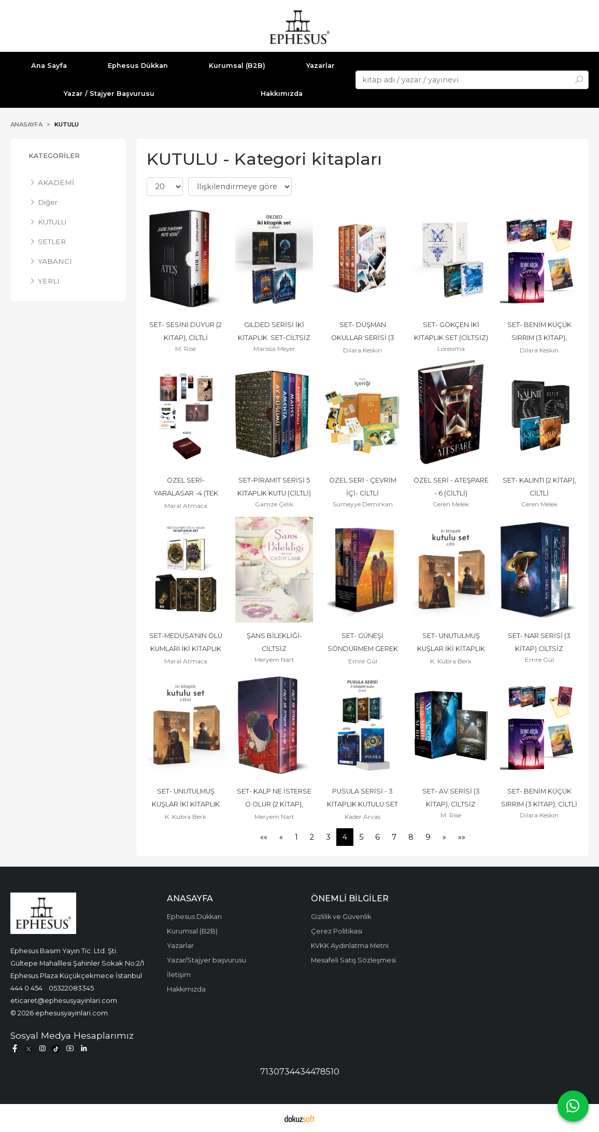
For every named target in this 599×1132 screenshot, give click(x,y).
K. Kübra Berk (451, 661)
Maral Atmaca (185, 506)
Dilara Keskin (362, 350)
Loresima (451, 348)
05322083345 (71, 988)
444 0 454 (26, 988)
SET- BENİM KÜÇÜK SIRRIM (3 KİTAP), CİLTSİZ (540, 338)
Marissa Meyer (274, 348)
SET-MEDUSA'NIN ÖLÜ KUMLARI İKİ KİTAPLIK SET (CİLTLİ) (186, 649)
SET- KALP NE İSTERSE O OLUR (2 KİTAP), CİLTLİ (275, 804)
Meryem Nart (274, 659)
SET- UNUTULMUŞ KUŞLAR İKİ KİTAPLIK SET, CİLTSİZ (186, 804)
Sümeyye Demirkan (363, 504)
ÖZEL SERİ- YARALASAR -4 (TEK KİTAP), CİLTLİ (186, 493)
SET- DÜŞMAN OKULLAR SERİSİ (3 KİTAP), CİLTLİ (363, 338)
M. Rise (185, 348)
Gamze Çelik (274, 504)
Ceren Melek (451, 504)
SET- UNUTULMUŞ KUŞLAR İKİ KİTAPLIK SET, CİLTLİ (452, 649)
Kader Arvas (362, 816)
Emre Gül (362, 661)
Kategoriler (54, 156)
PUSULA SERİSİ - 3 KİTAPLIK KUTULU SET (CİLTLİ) (363, 804)
